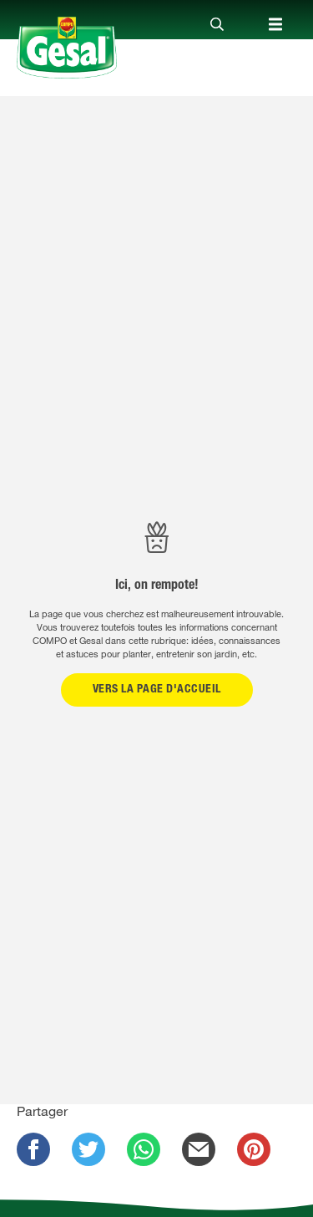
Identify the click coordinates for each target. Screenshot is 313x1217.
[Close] (217, 25)
